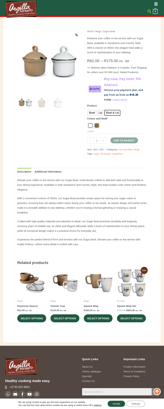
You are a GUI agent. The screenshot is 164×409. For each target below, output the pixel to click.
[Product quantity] (97, 140)
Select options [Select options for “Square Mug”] (98, 318)
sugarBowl (117, 154)
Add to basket (124, 140)
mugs (96, 154)
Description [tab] (24, 171)
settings (97, 405)
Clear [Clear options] (90, 131)
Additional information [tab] (48, 171)
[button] (156, 4)
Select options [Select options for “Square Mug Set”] (131, 318)
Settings (136, 403)
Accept (116, 403)
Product (92, 105)
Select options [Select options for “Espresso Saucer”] (32, 318)
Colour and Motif (97, 118)
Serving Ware (126, 149)
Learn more (120, 99)
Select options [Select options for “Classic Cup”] (65, 318)
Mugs (98, 31)
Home (90, 31)
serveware (105, 154)
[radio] (92, 112)
